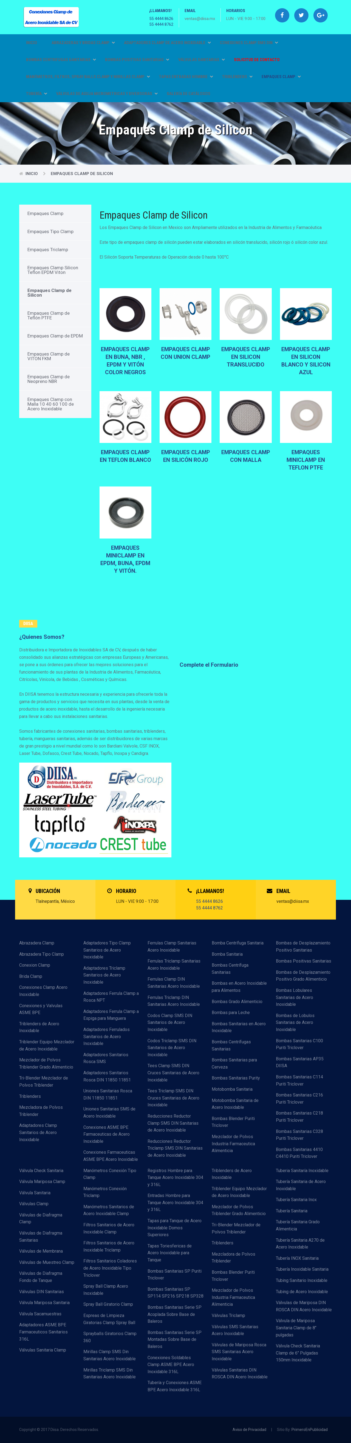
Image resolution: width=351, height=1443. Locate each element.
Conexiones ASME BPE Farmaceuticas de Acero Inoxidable (106, 1134)
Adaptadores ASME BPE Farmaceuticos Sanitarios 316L (43, 1331)
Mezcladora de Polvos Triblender (41, 1111)
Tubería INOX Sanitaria (297, 1258)
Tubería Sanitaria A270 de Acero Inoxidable (300, 1244)
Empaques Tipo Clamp (50, 231)
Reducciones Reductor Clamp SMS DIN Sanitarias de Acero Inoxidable (173, 1123)
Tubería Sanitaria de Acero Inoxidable (301, 1185)
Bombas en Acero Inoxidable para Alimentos (239, 987)
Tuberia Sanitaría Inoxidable (302, 1170)
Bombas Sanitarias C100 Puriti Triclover (299, 1044)
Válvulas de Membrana (41, 1251)
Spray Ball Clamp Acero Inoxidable (105, 1290)
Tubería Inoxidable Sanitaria (302, 1269)
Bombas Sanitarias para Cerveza (234, 1063)
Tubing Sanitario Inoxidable (301, 1280)
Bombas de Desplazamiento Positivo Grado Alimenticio (303, 976)
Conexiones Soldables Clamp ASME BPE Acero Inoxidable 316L (171, 1364)
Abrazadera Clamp (36, 943)
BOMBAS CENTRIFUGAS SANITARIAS (61, 59)
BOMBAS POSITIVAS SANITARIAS (137, 59)
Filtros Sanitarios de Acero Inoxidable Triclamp (108, 1246)
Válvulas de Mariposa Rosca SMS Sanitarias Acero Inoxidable (239, 1351)
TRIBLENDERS (237, 76)
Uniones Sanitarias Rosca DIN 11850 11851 (107, 1094)
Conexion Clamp (34, 965)
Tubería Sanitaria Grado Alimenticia (298, 1225)
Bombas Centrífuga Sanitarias (230, 969)
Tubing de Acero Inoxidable (302, 1291)
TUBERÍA (36, 93)
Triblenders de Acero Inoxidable (39, 1027)
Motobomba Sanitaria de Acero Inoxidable (235, 1104)
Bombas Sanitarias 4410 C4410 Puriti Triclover (299, 1153)
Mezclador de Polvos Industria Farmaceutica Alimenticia (233, 1143)
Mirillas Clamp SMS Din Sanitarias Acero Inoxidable (109, 1355)
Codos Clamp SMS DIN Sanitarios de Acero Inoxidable (170, 1022)
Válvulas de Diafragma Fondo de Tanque (40, 1277)
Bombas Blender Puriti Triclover (233, 1122)
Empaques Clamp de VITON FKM (48, 356)
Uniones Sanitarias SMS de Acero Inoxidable (109, 1112)
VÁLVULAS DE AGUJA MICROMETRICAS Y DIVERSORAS (107, 93)
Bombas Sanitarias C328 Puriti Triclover (299, 1135)
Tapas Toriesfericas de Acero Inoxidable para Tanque (170, 1252)
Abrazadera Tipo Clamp (41, 954)
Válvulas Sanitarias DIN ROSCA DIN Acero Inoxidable (240, 1373)
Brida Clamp (30, 976)
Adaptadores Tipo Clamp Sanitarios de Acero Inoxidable (107, 950)
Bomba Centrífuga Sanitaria (238, 943)
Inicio (31, 42)
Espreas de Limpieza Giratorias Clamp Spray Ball (109, 1319)
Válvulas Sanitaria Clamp (42, 1350)
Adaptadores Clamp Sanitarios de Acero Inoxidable (38, 1132)
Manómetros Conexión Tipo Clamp (109, 1174)
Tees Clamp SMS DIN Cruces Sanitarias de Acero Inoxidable (173, 1072)
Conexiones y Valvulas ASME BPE (41, 1009)
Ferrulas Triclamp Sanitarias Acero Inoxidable (174, 964)
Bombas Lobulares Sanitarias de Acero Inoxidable (294, 997)
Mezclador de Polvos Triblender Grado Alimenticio (46, 1063)
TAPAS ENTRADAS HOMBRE (186, 76)
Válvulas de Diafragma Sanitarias (40, 1236)
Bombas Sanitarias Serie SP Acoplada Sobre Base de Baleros (175, 1314)
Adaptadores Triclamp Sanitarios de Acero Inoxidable (104, 975)
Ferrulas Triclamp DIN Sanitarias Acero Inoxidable (174, 1001)
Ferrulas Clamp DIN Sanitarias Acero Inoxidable (174, 983)
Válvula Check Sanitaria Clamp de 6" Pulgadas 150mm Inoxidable (298, 1352)
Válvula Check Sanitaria (41, 1170)
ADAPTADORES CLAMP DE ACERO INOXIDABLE (167, 42)
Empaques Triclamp (47, 249)
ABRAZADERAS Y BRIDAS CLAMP (83, 42)
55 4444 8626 (161, 18)
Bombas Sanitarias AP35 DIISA (300, 1062)
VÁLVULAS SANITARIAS (201, 59)
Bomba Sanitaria (227, 954)
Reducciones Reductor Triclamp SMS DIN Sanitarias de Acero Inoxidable (175, 1148)
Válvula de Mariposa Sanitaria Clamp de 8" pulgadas (296, 1327)
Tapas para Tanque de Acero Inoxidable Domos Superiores (175, 1227)
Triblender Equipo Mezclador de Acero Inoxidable (46, 1045)
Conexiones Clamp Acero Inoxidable (43, 991)
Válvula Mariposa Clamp (42, 1181)
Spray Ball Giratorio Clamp (108, 1304)
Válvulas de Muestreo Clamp (46, 1262)
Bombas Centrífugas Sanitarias (231, 1045)
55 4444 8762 (161, 24)
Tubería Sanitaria (291, 1210)
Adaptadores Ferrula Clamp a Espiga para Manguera (111, 1015)
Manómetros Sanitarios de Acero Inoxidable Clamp (108, 1210)
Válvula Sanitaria (34, 1192)
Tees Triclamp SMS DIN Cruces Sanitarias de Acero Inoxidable (173, 1097)
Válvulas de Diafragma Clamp (40, 1218)
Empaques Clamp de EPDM (55, 336)
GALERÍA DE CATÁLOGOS (188, 93)
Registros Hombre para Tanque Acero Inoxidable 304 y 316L (175, 1177)
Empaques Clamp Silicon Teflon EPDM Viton (52, 270)
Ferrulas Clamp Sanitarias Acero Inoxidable (172, 946)
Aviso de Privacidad (249, 1429)
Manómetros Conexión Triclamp (105, 1192)
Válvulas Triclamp (228, 1315)
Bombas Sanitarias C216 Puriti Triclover (299, 1098)
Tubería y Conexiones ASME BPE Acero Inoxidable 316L (175, 1386)
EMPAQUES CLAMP (281, 76)
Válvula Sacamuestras (40, 1313)
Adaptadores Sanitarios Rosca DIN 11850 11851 (107, 1076)
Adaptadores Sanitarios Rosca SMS (105, 1058)
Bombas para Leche (231, 1012)
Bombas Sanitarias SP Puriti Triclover (175, 1275)
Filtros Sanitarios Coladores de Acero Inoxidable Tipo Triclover (110, 1268)
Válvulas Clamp (34, 1203)
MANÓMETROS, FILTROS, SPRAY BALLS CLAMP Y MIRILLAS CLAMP (88, 76)
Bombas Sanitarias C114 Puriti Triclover (299, 1080)
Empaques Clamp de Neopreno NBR (48, 379)
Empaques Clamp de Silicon (82, 173)
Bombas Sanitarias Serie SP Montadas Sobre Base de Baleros (175, 1339)
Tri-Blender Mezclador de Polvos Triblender (43, 1081)
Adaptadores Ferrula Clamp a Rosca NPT (111, 997)
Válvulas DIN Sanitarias (41, 1291)
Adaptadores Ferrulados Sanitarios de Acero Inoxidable (106, 1036)
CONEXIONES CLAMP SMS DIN (249, 42)
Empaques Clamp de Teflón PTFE (48, 315)
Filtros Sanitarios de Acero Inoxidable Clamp (108, 1228)
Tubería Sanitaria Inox (296, 1199)
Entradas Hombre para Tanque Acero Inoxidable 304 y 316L (175, 1202)
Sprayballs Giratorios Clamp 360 (110, 1337)
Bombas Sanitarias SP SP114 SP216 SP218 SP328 (175, 1293)
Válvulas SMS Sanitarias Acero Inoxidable (235, 1330)
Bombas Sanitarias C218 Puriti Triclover (299, 1116)
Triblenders (30, 1096)
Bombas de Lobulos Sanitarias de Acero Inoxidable (295, 1022)
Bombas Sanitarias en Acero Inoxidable (239, 1027)
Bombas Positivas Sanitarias (303, 961)
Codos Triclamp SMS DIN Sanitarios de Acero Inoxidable (172, 1047)
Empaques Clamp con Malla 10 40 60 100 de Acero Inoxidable (50, 404)
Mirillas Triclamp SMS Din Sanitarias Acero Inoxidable (109, 1373)
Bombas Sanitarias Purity (236, 1078)
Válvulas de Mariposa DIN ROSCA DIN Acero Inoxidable (304, 1306)
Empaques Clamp (45, 213)
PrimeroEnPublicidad (309, 1429)
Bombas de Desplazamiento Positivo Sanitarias (303, 946)
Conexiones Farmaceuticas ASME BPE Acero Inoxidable (110, 1156)
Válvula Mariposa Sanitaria (44, 1302)
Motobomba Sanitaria (232, 1089)
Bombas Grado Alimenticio (237, 1001)
